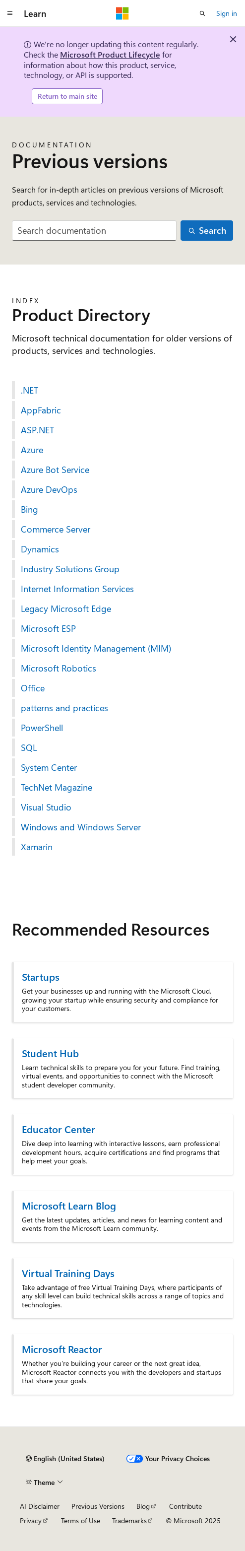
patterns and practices (64, 708)
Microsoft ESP (48, 628)
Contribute (185, 1506)
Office (33, 688)
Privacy (31, 1520)
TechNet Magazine (56, 787)
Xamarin (37, 847)
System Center (49, 767)
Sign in (226, 13)
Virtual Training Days (68, 1273)
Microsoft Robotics (58, 668)
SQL (29, 747)
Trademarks (129, 1520)
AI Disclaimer (40, 1506)
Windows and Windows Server (81, 827)
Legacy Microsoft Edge (66, 608)
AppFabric (41, 410)
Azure (32, 450)
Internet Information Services (77, 589)
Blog (143, 1506)
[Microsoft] (122, 13)
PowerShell (42, 728)
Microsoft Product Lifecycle (110, 54)
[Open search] (202, 13)
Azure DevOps (49, 489)
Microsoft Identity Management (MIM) (96, 648)
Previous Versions (97, 1506)
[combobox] (94, 230)
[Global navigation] (10, 13)
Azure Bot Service (55, 469)
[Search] (207, 230)
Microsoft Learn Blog (69, 1205)
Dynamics (40, 549)
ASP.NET (37, 430)
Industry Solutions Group (70, 569)
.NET (29, 390)
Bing (29, 509)
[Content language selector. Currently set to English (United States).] (65, 1459)
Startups (41, 976)
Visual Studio (46, 807)
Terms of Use (80, 1520)
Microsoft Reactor (62, 1348)
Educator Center (58, 1129)
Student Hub (50, 1053)
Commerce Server (55, 529)
